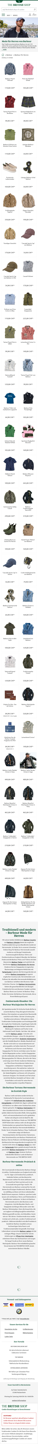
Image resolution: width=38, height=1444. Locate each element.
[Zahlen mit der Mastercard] (11, 1305)
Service (15, 15)
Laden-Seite (9, 1336)
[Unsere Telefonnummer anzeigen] (19, 2)
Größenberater (28, 1329)
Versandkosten (24, 1319)
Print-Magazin (9, 1333)
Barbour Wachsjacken (25, 1108)
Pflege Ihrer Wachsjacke (24, 1236)
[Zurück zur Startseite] (19, 5)
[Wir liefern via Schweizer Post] (29, 1305)
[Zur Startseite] (3, 55)
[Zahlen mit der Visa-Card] (5, 1305)
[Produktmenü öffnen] (4, 14)
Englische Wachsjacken (28, 1039)
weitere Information (19, 1400)
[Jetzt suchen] (34, 9)
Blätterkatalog (28, 1333)
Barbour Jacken (16, 1034)
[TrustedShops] (19, 1311)
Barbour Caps (14, 1152)
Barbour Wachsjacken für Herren (23, 964)
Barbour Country (30, 940)
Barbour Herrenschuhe (27, 984)
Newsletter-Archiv (11, 1329)
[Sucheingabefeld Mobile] (17, 9)
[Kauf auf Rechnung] (19, 1305)
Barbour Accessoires (18, 974)
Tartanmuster (7, 972)
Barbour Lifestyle (13, 942)
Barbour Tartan (17, 962)
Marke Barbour (8, 1026)
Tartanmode (9, 1147)
